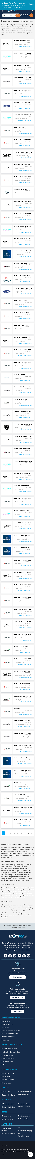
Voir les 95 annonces (25, 417)
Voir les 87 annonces (25, 207)
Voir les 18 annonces (25, 368)
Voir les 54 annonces (25, 170)
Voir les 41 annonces (25, 504)
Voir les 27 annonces (25, 71)
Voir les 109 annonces (25, 665)
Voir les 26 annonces (25, 158)
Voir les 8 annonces (26, 640)
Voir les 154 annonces (25, 763)
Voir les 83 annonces (25, 491)
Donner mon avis (17, 997)
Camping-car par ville (25, 1136)
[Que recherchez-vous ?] (11, 15)
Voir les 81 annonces (25, 405)
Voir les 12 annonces (25, 219)
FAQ (2, 1065)
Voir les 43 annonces (25, 182)
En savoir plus (17, 7)
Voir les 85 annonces (25, 467)
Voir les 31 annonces (25, 393)
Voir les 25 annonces (25, 108)
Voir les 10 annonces (25, 145)
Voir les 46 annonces (25, 257)
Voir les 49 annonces (25, 813)
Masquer (31, 5)
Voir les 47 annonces (25, 788)
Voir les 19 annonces (25, 83)
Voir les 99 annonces (25, 541)
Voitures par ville (23, 1095)
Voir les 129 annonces (25, 652)
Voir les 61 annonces (25, 232)
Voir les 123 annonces (25, 355)
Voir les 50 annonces (25, 318)
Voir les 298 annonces (25, 195)
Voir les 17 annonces (25, 479)
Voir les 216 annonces (25, 801)
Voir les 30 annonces (25, 46)
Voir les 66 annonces (25, 739)
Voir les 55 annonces (25, 566)
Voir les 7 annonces (26, 689)
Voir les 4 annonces (26, 825)
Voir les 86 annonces (25, 59)
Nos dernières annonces (9, 1034)
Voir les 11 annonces (25, 454)
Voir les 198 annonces (25, 590)
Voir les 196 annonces (25, 380)
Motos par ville (23, 1119)
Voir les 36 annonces (25, 244)
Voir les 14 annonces (25, 294)
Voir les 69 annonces (25, 306)
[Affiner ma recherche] (31, 15)
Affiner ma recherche (24, 15)
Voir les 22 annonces (25, 553)
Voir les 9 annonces (26, 751)
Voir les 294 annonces (25, 726)
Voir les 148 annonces (25, 121)
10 (15, 839)
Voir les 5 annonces (26, 281)
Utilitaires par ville (24, 1107)
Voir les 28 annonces (25, 96)
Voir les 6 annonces (26, 442)
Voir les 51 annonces (25, 529)
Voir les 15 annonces (25, 627)
